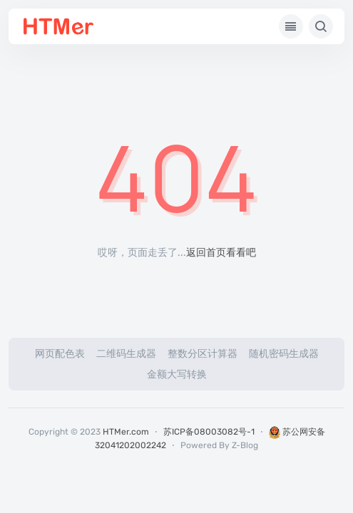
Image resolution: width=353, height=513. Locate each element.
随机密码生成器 (284, 354)
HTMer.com (126, 432)
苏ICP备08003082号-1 (209, 432)
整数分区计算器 (202, 354)
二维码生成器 (126, 354)
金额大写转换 (177, 374)
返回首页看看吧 (221, 253)
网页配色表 (60, 354)
